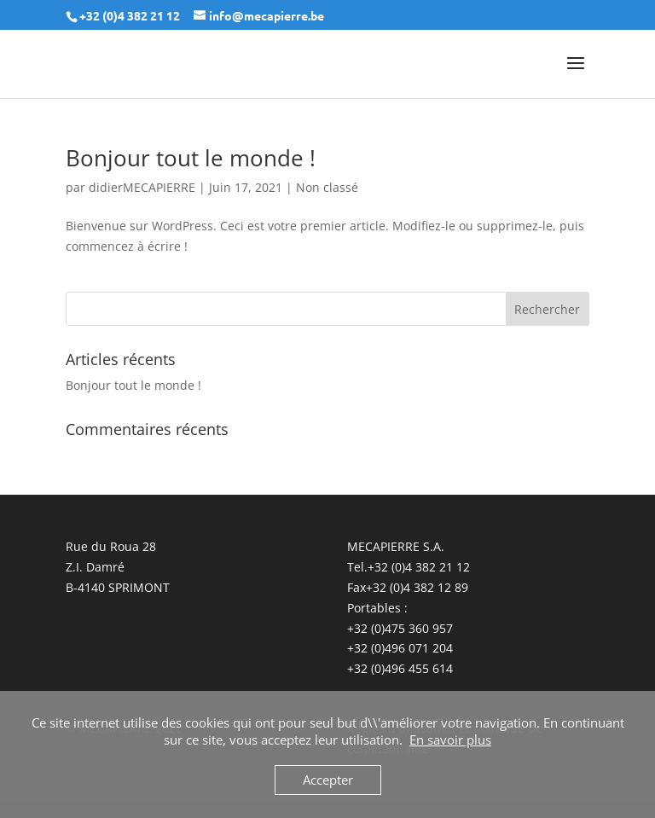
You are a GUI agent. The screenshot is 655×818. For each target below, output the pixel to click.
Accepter (328, 779)
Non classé (327, 187)
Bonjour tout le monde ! (191, 157)
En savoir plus (450, 739)
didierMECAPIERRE (142, 187)
